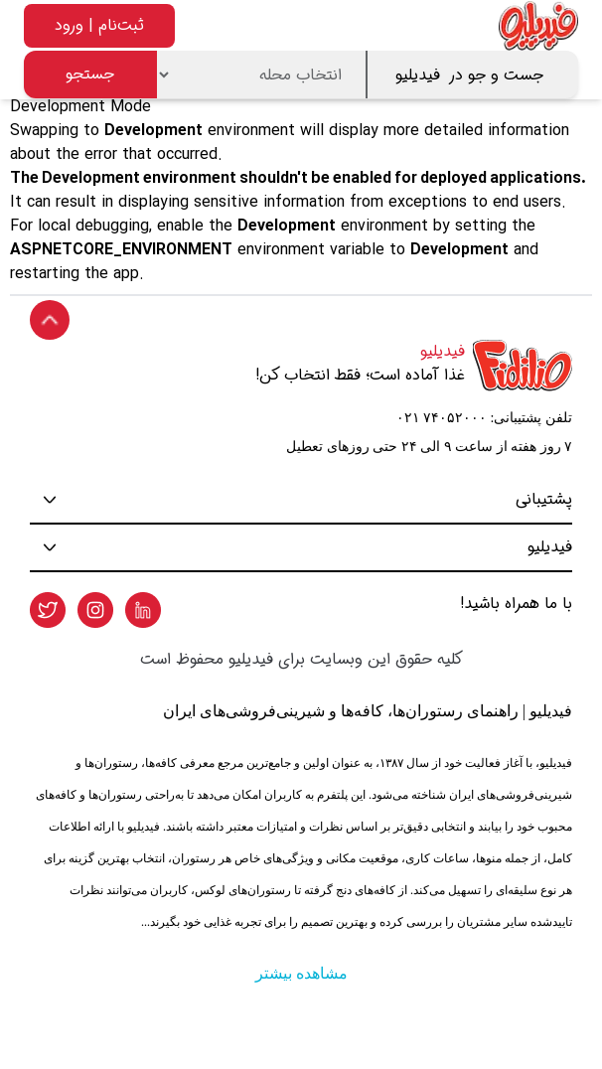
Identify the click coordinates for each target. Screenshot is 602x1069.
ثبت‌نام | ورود (99, 25)
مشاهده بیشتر (301, 973)
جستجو (90, 74)
